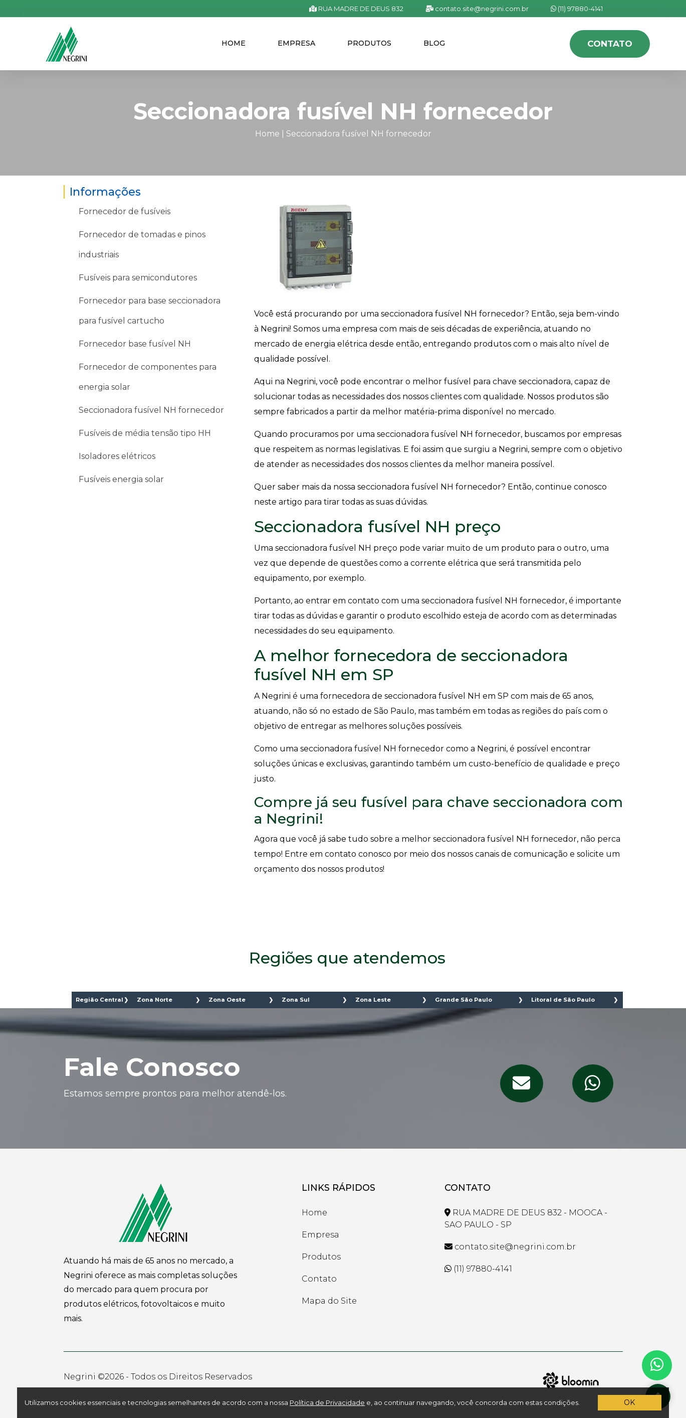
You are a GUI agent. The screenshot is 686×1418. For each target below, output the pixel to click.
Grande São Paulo (463, 999)
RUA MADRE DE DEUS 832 (356, 9)
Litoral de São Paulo (563, 999)
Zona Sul (296, 999)
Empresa (296, 43)
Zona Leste (373, 999)
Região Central (99, 999)
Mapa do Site (329, 1301)
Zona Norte (154, 999)
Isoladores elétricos (117, 456)
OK (629, 1402)
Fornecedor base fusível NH (135, 344)
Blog (434, 43)
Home (233, 43)
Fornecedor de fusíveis (124, 211)
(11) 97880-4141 (577, 9)
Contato (609, 44)
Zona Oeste (227, 999)
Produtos (369, 43)
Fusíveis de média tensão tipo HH (145, 433)
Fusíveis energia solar (121, 479)
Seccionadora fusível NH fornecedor (358, 133)
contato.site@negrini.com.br (477, 9)
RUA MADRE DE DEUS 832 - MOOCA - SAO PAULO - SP (525, 1218)
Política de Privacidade (327, 1402)
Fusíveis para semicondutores (138, 277)
